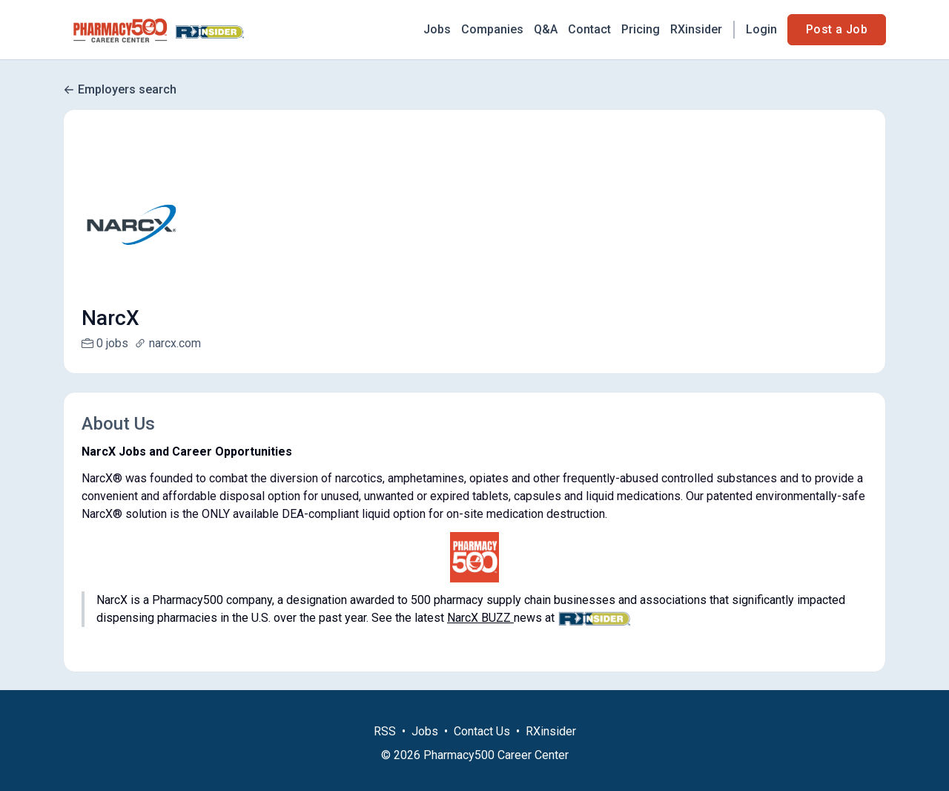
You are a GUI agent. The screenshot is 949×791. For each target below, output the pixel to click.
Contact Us (482, 749)
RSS (385, 749)
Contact (589, 29)
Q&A (546, 29)
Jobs (437, 29)
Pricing (640, 29)
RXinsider (696, 29)
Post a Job (836, 29)
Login (761, 29)
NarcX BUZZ (480, 618)
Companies (492, 29)
